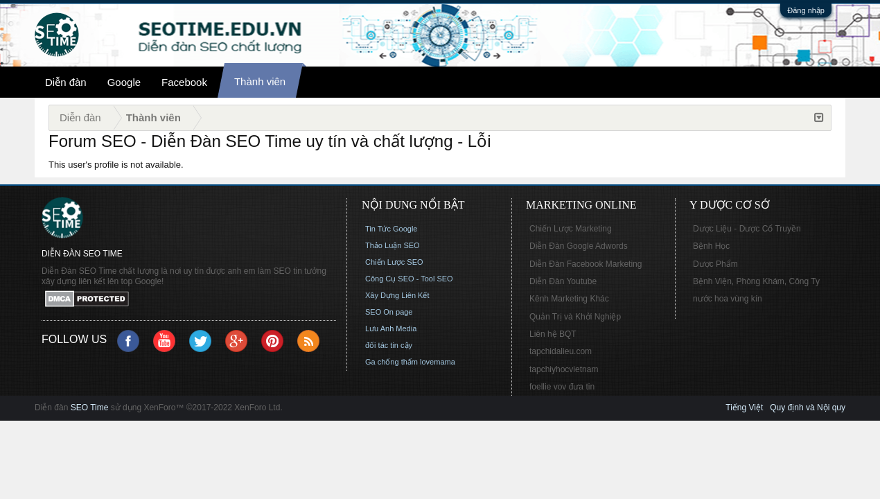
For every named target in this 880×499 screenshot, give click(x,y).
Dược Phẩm (715, 264)
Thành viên (259, 81)
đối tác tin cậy (388, 345)
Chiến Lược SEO (394, 262)
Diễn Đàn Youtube (563, 281)
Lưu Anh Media (390, 328)
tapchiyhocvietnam (563, 369)
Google (124, 82)
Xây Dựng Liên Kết (397, 295)
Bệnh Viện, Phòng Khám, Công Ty (756, 281)
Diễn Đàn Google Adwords (578, 246)
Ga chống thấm (391, 362)
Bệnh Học (711, 246)
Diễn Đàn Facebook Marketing (585, 264)
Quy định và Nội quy (807, 407)
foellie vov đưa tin (562, 387)
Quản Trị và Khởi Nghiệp (575, 317)
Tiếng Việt (744, 407)
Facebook (184, 82)
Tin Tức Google (391, 229)
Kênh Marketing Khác (569, 299)
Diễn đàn (66, 82)
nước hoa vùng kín (727, 299)
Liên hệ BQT (553, 334)
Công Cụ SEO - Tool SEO (409, 278)
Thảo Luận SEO (392, 245)
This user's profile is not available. (116, 164)
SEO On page (389, 312)
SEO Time (90, 407)
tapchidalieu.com (560, 351)
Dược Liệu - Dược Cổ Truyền (747, 229)
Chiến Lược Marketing (570, 229)
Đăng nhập (806, 10)
